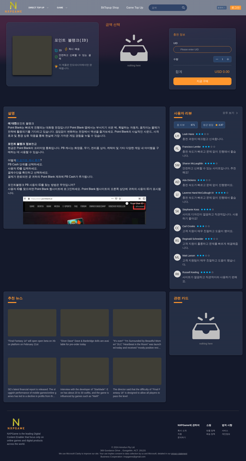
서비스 (225, 430)
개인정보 (226, 434)
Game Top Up (134, 7)
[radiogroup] (202, 134)
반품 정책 (210, 430)
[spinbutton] (222, 59)
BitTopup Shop (110, 7)
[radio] (197, 134)
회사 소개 (182, 430)
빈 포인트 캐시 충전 (28, 160)
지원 (180, 434)
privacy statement (179, 453)
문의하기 (182, 437)
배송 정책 (210, 434)
